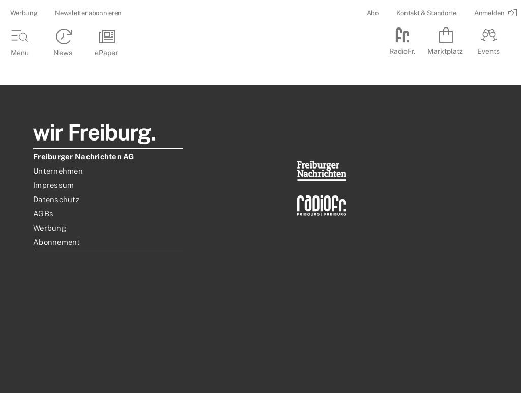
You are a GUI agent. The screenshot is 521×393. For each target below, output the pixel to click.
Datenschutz (56, 199)
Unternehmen (58, 170)
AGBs (43, 213)
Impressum (53, 185)
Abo (373, 13)
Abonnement (56, 242)
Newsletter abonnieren (88, 13)
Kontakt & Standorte (426, 13)
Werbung (23, 13)
